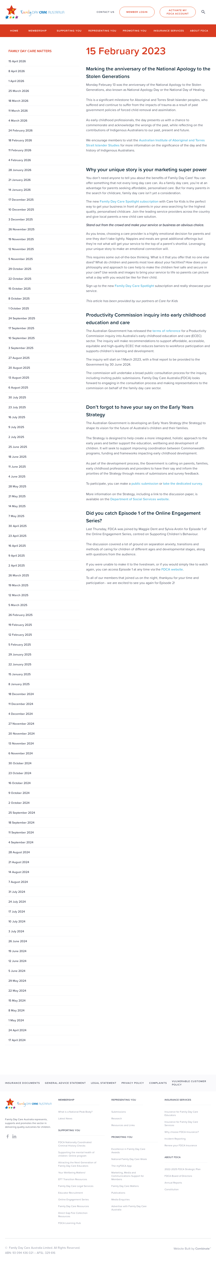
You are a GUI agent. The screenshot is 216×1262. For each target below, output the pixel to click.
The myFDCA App (121, 1166)
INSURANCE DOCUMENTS (22, 1083)
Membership (37, 30)
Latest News (65, 1118)
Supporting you (69, 30)
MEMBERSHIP (66, 1099)
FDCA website (172, 569)
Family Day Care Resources (73, 1206)
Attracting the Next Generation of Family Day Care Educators (77, 1164)
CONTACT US (105, 12)
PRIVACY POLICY (133, 1083)
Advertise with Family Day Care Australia (129, 1208)
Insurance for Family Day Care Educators (181, 1113)
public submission (144, 483)
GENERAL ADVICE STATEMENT (65, 1083)
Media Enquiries (120, 1199)
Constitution (172, 1189)
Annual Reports (173, 1182)
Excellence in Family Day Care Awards (128, 1150)
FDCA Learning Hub (69, 1223)
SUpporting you (69, 1130)
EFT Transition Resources (72, 1179)
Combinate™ (203, 1248)
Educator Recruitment (70, 1192)
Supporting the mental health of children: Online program (76, 1154)
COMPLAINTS (158, 1083)
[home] (34, 12)
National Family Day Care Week (129, 1159)
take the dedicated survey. (183, 483)
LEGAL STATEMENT (103, 1083)
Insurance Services (169, 30)
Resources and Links (123, 1125)
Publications (118, 1192)
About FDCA (199, 30)
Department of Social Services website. (140, 499)
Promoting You (121, 1137)
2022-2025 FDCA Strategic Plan (183, 1169)
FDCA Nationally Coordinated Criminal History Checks (75, 1144)
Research (116, 1118)
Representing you (102, 30)
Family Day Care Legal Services (75, 1186)
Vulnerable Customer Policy (189, 1083)
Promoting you (135, 30)
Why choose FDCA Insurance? (182, 1132)
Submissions (118, 1111)
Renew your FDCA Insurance (181, 1145)
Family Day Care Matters (125, 1186)
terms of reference (167, 330)
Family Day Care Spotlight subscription (129, 201)
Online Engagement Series (73, 1199)
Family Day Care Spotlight (134, 285)
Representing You (123, 1099)
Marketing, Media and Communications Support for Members (127, 1176)
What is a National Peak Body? (75, 1111)
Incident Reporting (175, 1138)
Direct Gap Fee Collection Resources (73, 1214)
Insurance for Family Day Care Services (181, 1123)
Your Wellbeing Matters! (71, 1172)
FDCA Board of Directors (178, 1176)
